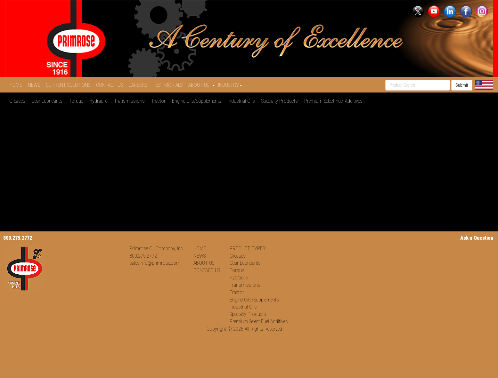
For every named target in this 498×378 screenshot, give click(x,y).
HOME (17, 85)
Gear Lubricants (48, 101)
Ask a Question (476, 238)
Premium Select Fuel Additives (334, 101)
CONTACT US (110, 85)
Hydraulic (99, 101)
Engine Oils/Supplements (198, 101)
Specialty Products (280, 101)
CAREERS (139, 85)
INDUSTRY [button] (230, 85)
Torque (77, 101)
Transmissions (130, 101)
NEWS (35, 85)
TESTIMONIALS (169, 85)
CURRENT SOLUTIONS (69, 85)
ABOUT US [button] (201, 85)
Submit (461, 85)
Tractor (159, 101)
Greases (18, 101)
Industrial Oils (242, 101)
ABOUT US (203, 263)
